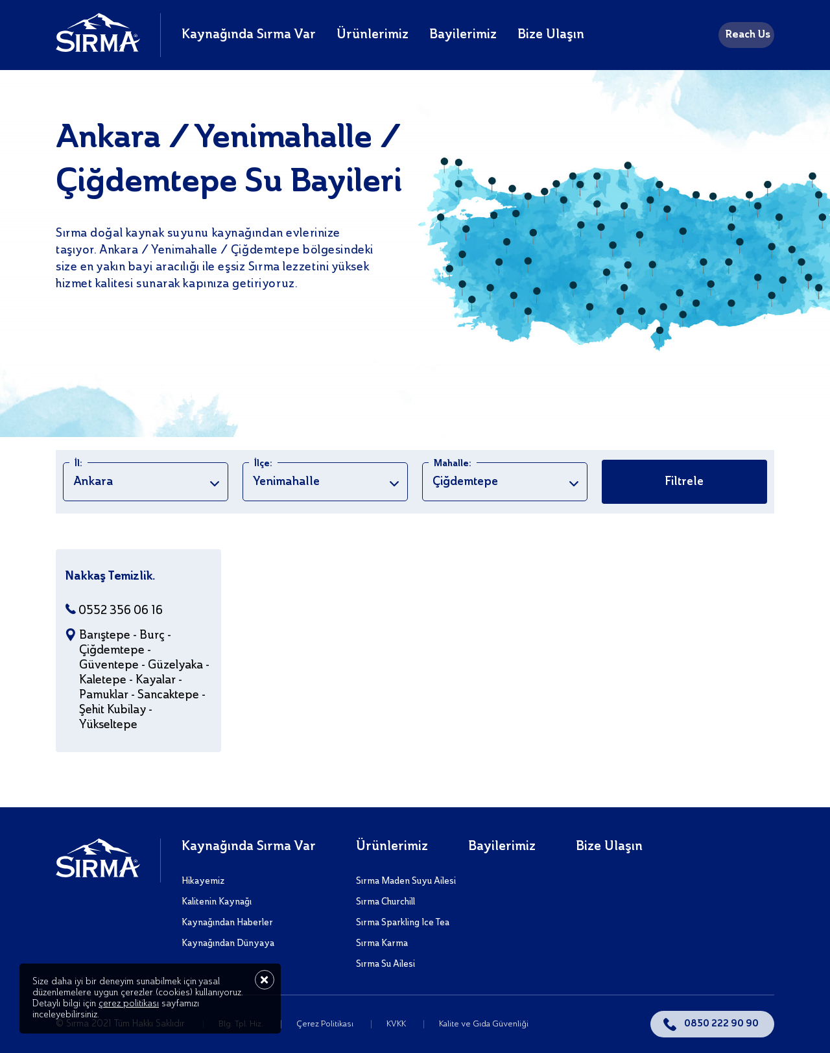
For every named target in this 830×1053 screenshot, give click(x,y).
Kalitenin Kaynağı (217, 901)
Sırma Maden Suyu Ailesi (406, 881)
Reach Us (747, 35)
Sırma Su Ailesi (385, 964)
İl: (78, 463)
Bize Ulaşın (550, 35)
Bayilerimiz (463, 35)
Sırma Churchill (385, 901)
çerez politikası (129, 1003)
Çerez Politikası (325, 1024)
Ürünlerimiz (373, 35)
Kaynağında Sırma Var (249, 35)
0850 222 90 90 (721, 1023)
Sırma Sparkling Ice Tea (402, 922)
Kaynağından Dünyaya (228, 943)
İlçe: (263, 463)
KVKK (397, 1024)
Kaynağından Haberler (227, 922)
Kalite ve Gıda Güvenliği (483, 1024)
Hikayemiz (203, 881)
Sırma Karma (382, 943)
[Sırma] (98, 48)
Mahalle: (452, 463)
